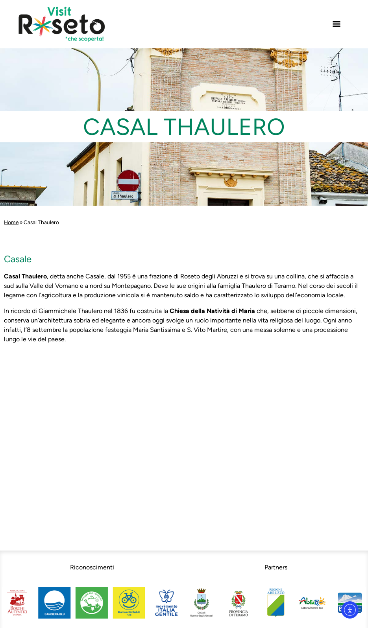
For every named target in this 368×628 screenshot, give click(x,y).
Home (11, 222)
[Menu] (336, 24)
